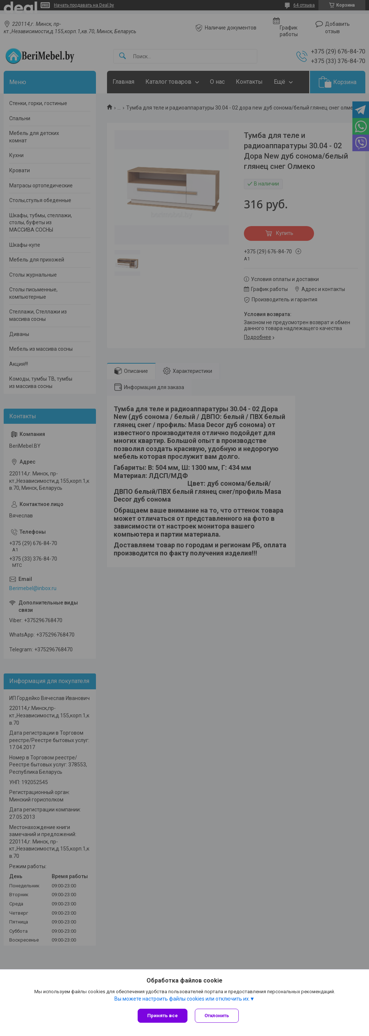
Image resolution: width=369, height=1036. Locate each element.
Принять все (162, 1015)
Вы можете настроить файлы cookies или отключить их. (182, 999)
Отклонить (216, 1015)
